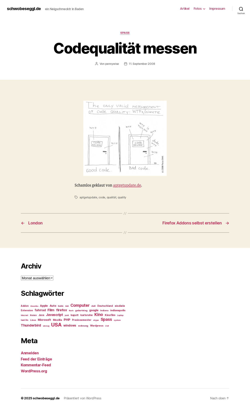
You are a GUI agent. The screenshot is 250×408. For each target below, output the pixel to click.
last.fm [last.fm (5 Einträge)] (24, 320)
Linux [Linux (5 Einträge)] (33, 320)
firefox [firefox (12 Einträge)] (61, 310)
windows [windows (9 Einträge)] (69, 325)
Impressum (217, 8)
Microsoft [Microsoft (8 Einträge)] (44, 320)
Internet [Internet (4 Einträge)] (24, 315)
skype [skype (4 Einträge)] (96, 320)
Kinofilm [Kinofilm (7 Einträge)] (110, 315)
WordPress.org (34, 371)
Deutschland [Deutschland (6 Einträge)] (105, 305)
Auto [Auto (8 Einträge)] (53, 305)
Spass (125, 32)
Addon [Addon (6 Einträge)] (25, 305)
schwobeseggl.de (24, 9)
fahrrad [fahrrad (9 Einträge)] (40, 310)
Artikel (184, 8)
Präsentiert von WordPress (82, 398)
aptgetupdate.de (127, 185)
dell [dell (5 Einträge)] (93, 306)
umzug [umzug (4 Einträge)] (46, 326)
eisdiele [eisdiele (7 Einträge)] (120, 305)
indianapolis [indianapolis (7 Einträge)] (118, 310)
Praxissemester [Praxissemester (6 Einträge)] (81, 320)
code (102, 197)
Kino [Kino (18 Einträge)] (98, 314)
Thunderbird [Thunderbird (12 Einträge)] (31, 325)
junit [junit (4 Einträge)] (67, 315)
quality (122, 197)
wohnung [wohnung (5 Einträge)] (83, 325)
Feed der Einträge (36, 359)
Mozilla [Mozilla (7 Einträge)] (57, 320)
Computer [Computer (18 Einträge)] (80, 305)
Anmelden (30, 353)
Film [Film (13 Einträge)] (51, 310)
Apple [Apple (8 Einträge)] (44, 305)
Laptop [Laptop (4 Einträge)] (120, 315)
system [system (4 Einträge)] (117, 320)
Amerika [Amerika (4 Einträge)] (34, 306)
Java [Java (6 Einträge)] (41, 315)
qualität (111, 197)
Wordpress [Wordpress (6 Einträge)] (96, 325)
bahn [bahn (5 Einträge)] (60, 306)
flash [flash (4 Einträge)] (71, 311)
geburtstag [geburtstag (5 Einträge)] (81, 310)
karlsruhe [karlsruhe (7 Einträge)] (86, 315)
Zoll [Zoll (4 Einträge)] (107, 326)
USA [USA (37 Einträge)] (56, 325)
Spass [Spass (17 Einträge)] (106, 319)
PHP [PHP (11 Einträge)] (67, 320)
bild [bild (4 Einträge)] (67, 306)
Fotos (198, 8)
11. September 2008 (142, 63)
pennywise (112, 63)
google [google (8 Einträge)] (93, 310)
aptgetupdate (88, 197)
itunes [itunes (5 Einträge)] (33, 315)
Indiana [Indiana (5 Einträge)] (104, 310)
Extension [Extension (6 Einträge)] (27, 310)
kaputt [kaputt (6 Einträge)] (74, 315)
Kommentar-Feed (36, 365)
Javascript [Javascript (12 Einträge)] (54, 315)
